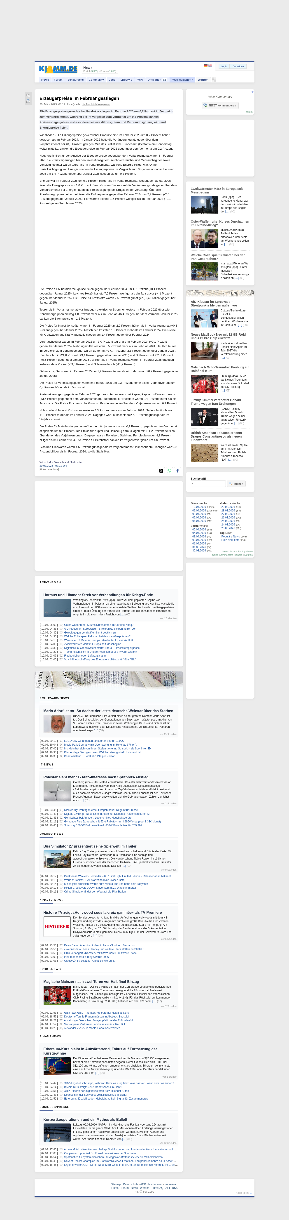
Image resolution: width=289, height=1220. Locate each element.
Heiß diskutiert (230, 540)
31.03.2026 (199, 547)
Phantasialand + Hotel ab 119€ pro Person (89, 756)
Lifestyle (126, 79)
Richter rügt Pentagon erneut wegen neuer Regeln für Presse (101, 810)
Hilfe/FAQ (157, 1187)
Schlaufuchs (76, 79)
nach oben (242, 1192)
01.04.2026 (199, 543)
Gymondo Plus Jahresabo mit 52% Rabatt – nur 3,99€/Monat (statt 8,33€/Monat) (112, 821)
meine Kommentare (222, 554)
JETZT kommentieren (219, 105)
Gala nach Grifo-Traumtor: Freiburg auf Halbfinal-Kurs (96, 1012)
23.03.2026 (228, 528)
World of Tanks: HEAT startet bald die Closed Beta (94, 880)
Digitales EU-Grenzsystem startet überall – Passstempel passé (102, 648)
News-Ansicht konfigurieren (237, 551)
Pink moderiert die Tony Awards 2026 (86, 957)
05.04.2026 (199, 529)
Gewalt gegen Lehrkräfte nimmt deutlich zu (90, 632)
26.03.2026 (228, 517)
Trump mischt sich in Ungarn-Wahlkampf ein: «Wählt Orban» (100, 651)
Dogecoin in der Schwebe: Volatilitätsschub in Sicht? (95, 1094)
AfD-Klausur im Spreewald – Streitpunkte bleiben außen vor (100, 628)
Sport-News (50, 969)
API (167, 1187)
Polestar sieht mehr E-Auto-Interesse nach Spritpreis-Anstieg (96, 777)
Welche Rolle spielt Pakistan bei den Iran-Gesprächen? (97, 636)
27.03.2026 (228, 514)
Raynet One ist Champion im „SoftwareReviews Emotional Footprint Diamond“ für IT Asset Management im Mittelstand (135, 1161)
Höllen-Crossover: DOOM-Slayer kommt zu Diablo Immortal (100, 887)
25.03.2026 (228, 521)
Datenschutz (130, 1184)
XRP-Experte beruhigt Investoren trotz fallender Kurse (96, 1091)
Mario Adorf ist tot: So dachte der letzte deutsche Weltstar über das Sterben (108, 711)
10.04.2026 (199, 507)
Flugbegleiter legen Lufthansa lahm (85, 655)
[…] (122, 614)
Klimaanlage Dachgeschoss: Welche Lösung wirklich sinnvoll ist (102, 752)
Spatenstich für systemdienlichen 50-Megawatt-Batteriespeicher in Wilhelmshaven (113, 1157)
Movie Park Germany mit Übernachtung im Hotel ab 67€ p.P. (100, 744)
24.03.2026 (228, 524)
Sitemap (116, 1184)
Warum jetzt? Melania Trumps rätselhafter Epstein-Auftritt (98, 640)
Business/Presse (54, 1107)
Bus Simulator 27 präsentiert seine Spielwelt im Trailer (90, 846)
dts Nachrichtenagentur (96, 104)
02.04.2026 (199, 540)
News (45, 79)
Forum (58, 79)
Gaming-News (52, 833)
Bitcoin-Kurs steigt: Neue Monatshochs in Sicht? (93, 1087)
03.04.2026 (199, 536)
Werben (203, 79)
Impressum (171, 1184)
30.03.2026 (199, 550)
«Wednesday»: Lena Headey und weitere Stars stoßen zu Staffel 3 (104, 949)
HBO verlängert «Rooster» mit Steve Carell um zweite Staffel (100, 953)
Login (224, 66)
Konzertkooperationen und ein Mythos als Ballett (85, 1119)
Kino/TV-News (51, 900)
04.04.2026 (199, 533)
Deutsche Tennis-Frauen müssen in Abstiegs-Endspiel (96, 1016)
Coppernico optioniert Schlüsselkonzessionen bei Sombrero (100, 1153)
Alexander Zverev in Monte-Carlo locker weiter (92, 1028)
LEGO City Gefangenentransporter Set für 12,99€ (94, 740)
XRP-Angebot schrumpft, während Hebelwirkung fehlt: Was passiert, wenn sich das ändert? (119, 1083)
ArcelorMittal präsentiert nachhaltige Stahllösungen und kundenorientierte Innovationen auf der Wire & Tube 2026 (132, 1149)
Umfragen (157, 79)
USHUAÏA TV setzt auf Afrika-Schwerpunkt (89, 960)
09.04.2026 (199, 510)
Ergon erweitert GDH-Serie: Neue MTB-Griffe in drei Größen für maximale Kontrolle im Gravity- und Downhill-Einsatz (134, 1164)
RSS (175, 1187)
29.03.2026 (228, 507)
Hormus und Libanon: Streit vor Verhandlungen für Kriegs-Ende (98, 595)
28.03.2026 (228, 510)
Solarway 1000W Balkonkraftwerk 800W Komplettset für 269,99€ (103, 825)
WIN (140, 79)
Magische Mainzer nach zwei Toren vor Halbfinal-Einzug (91, 982)
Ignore (238, 554)
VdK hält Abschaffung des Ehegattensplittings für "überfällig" (100, 659)
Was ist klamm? (182, 79)
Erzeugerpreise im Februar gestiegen (79, 98)
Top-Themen (50, 582)
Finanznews (50, 1036)
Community (96, 79)
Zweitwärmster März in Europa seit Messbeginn (92, 644)
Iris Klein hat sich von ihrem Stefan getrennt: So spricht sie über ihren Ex (107, 748)
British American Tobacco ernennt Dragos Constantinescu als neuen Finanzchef (216, 436)
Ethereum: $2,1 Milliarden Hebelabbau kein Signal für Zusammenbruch (106, 1098)
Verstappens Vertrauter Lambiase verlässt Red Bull (94, 1024)
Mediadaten (155, 1184)
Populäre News (230, 536)
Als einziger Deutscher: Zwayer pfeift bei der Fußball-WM (98, 1020)
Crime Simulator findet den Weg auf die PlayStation (95, 891)
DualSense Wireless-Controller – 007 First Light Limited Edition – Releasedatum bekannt (117, 876)
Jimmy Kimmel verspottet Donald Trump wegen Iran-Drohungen (216, 401)
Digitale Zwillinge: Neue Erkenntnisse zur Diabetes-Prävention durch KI (106, 813)
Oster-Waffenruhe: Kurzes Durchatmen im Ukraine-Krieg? (98, 624)
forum (249, 112)
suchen (236, 483)
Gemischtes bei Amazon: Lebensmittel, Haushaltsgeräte (97, 817)
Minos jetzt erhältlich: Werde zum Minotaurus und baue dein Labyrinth (106, 884)
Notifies (248, 554)
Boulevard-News (54, 698)
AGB (143, 1184)
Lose (112, 79)
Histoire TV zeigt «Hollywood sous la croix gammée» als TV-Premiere (102, 912)
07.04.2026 (199, 517)
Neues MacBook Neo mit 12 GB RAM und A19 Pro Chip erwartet (218, 336)
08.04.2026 (199, 514)
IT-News (47, 764)
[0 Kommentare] (49, 469)
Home (115, 1187)
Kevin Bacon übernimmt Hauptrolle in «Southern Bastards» (99, 945)
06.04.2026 (199, 521)
